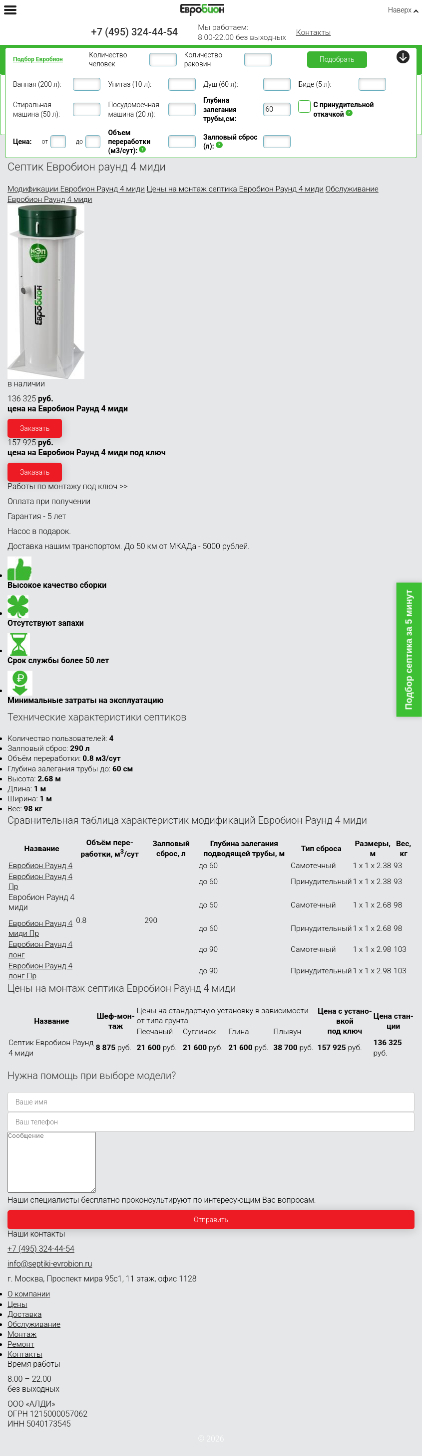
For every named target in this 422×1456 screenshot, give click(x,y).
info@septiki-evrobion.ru (49, 1275)
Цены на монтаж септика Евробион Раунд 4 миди (235, 188)
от (44, 141)
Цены (17, 1316)
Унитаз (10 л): (129, 84)
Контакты (313, 32)
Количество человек (108, 59)
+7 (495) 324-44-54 (134, 32)
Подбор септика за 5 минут (409, 649)
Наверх (400, 10)
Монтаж (21, 1346)
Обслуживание (33, 1336)
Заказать (34, 428)
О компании (28, 1305)
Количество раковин (203, 59)
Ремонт (20, 1356)
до (79, 141)
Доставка (24, 1326)
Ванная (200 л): (37, 84)
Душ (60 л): (220, 84)
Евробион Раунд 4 (40, 865)
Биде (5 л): (314, 84)
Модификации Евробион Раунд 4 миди (76, 188)
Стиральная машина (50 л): (36, 109)
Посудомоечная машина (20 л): (133, 109)
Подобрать (337, 59)
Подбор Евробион (38, 59)
